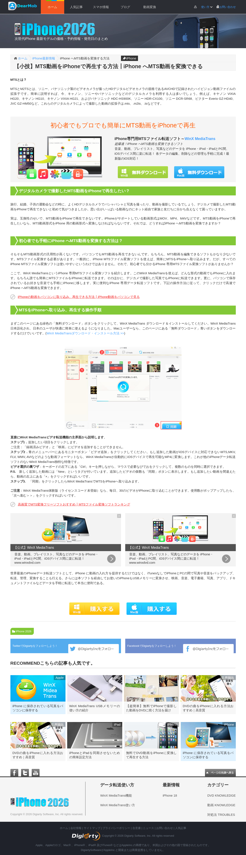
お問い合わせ (226, 7)
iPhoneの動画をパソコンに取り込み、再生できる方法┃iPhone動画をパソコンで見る (79, 297)
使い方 (203, 7)
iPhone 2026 (23, 631)
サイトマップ (92, 827)
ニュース (148, 827)
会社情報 (75, 827)
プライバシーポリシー (116, 827)
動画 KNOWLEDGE (221, 804)
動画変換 (149, 7)
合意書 (136, 827)
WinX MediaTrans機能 (116, 795)
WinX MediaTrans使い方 (117, 804)
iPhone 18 (170, 795)
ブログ (125, 7)
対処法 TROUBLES (221, 814)
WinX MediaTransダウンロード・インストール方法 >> (85, 333)
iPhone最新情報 (43, 58)
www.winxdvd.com (27, 562)
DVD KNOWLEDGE (221, 795)
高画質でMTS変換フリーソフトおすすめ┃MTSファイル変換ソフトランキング (74, 504)
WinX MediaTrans (200, 139)
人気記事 (76, 7)
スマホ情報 (101, 7)
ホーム (52, 7)
